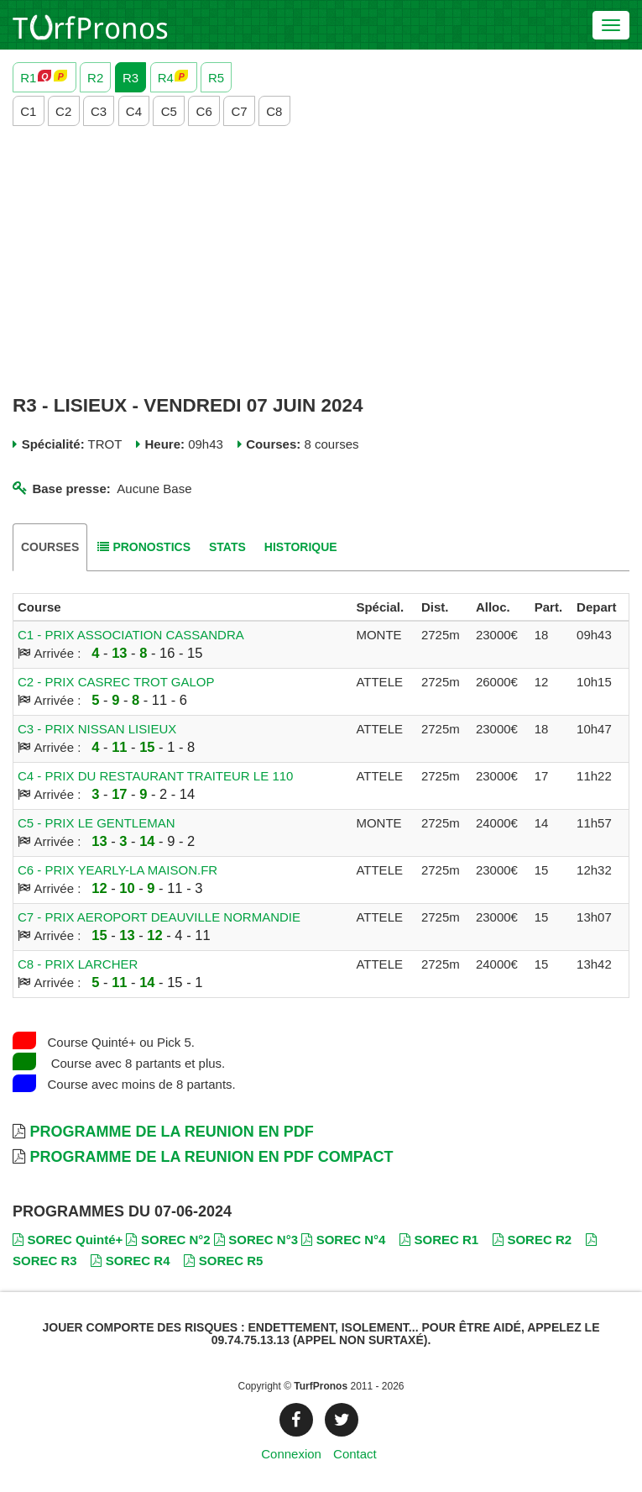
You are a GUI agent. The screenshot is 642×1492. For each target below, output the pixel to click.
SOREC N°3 (256, 1239)
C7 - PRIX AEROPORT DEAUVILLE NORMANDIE (159, 917)
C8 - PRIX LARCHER (78, 964)
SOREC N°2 (168, 1239)
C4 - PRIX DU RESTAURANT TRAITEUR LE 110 (155, 776)
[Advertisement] (321, 260)
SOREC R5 (223, 1260)
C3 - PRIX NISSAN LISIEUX (97, 729)
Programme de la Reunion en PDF (171, 1131)
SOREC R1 (438, 1239)
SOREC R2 (532, 1239)
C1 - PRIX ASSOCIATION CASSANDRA (131, 635)
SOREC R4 (130, 1260)
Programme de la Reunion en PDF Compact (211, 1156)
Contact (355, 1454)
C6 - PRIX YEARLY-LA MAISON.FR (117, 870)
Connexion (291, 1454)
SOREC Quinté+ (68, 1239)
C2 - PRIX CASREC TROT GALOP (116, 682)
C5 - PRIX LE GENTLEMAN (96, 823)
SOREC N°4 (343, 1239)
